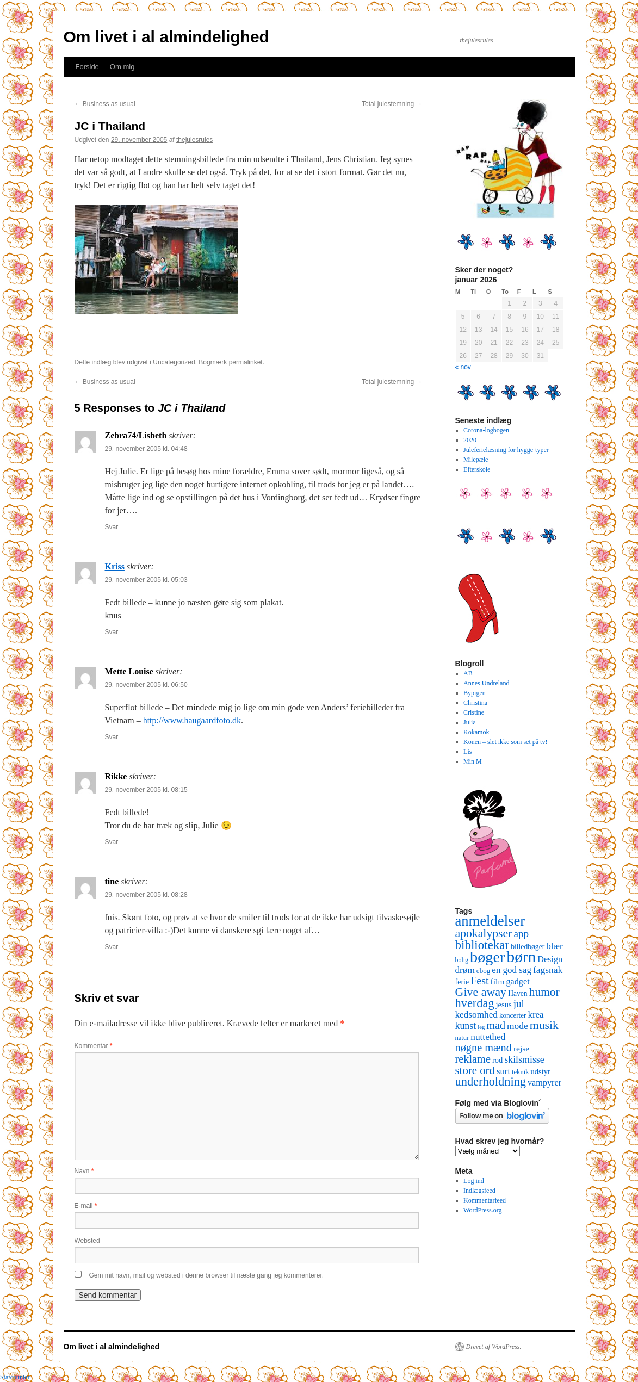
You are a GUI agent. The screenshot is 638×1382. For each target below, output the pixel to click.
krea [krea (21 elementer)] (535, 1014)
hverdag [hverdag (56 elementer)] (474, 1003)
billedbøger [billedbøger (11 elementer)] (527, 947)
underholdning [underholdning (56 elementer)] (490, 1081)
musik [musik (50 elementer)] (544, 1025)
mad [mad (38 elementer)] (495, 1025)
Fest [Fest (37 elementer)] (479, 981)
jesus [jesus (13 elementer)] (504, 1004)
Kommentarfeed (484, 1200)
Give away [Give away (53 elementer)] (481, 992)
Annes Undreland (486, 683)
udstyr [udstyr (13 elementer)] (540, 1071)
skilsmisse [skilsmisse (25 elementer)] (524, 1059)
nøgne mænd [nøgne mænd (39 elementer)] (483, 1047)
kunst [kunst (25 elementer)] (465, 1025)
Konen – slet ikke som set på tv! (505, 742)
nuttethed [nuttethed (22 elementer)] (487, 1037)
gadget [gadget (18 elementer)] (518, 982)
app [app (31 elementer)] (521, 933)
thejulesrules (194, 140)
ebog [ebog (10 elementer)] (483, 970)
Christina (475, 703)
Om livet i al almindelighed (166, 37)
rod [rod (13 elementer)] (497, 1060)
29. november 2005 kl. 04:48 (146, 449)
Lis (467, 751)
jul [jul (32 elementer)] (518, 1003)
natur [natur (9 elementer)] (462, 1038)
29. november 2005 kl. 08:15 (146, 790)
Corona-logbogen (486, 430)
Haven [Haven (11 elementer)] (518, 993)
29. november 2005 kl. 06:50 (146, 685)
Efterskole (476, 469)
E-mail (86, 1206)
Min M (472, 761)
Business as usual (105, 104)
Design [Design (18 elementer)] (549, 959)
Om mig (122, 67)
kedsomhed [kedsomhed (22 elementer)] (476, 1014)
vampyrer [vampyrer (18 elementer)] (544, 1083)
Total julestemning (392, 104)
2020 (469, 440)
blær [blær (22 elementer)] (554, 946)
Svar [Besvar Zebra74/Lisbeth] (112, 527)
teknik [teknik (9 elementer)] (520, 1072)
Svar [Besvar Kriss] (112, 632)
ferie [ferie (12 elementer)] (462, 982)
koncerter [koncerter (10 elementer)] (512, 1015)
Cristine (473, 712)
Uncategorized (174, 362)
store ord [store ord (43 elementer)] (475, 1070)
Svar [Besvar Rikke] (112, 842)
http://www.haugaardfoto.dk (192, 720)
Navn (84, 1171)
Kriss (115, 566)
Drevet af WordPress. (494, 1346)
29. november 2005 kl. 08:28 (146, 894)
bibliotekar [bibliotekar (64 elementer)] (482, 945)
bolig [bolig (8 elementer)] (462, 960)
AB (468, 673)
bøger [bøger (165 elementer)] (487, 957)
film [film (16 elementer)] (498, 981)
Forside (87, 67)
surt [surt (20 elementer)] (503, 1071)
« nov (463, 367)
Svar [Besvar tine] (112, 947)
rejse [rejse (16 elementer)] (521, 1048)
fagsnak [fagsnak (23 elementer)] (547, 969)
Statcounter (15, 1377)
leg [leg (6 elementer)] (481, 1027)
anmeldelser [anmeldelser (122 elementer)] (490, 921)
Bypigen (474, 693)
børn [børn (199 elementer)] (521, 956)
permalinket (246, 362)
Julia (469, 722)
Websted (87, 1240)
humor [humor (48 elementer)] (544, 992)
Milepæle (475, 459)
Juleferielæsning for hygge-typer (506, 450)
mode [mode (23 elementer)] (517, 1025)
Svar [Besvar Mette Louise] (112, 737)
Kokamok (476, 732)
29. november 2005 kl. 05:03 (146, 580)
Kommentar (94, 1046)
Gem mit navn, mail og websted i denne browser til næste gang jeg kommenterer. (206, 1275)
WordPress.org (482, 1210)
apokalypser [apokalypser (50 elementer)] (483, 933)
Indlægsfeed (479, 1190)
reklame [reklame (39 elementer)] (473, 1059)
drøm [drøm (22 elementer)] (465, 970)
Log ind (473, 1181)
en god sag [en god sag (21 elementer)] (511, 970)
